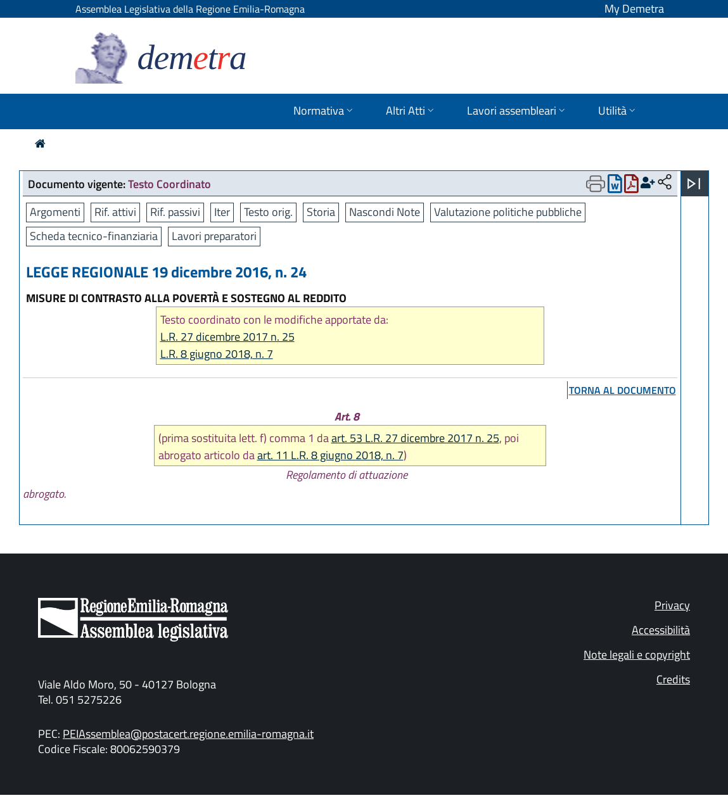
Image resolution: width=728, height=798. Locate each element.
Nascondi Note (384, 211)
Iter (222, 211)
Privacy (672, 605)
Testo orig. (268, 211)
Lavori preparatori (214, 235)
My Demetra (634, 8)
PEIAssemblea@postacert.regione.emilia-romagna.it (188, 733)
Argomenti (55, 211)
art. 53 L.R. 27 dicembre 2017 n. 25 (415, 437)
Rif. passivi (175, 211)
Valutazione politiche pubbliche (508, 211)
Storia (321, 211)
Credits (673, 679)
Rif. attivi (115, 211)
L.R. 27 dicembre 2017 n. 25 (227, 336)
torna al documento (622, 390)
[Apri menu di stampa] (595, 183)
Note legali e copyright (637, 654)
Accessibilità (661, 629)
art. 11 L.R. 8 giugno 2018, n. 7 (330, 455)
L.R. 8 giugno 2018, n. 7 (216, 353)
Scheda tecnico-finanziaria (94, 235)
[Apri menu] (693, 183)
